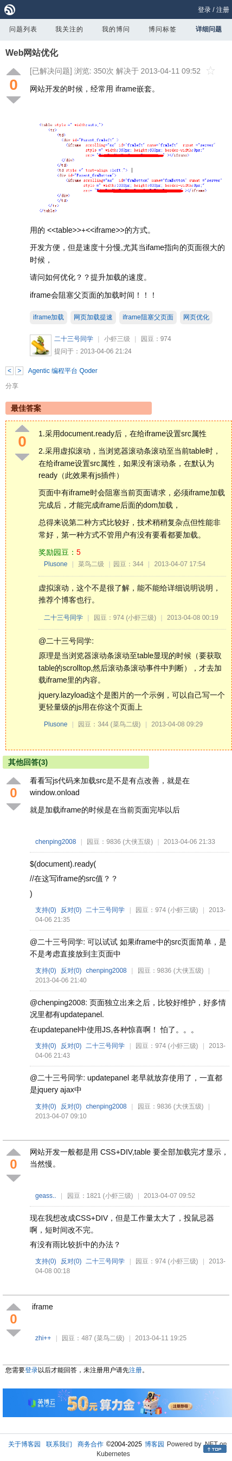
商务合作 (91, 1444)
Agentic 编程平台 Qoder (63, 371)
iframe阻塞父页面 (148, 317)
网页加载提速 (93, 317)
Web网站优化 (31, 52)
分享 (11, 386)
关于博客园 (24, 1444)
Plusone (55, 564)
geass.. (45, 1196)
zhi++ (43, 1338)
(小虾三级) (141, 617)
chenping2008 (55, 842)
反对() (71, 910)
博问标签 (163, 29)
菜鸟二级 (91, 564)
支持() (45, 910)
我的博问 (116, 29)
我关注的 (69, 29)
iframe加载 (48, 317)
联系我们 (59, 1444)
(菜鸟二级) (126, 724)
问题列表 (23, 29)
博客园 (154, 1444)
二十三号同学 (73, 339)
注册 (222, 10)
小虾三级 (117, 339)
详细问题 (209, 29)
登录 (204, 10)
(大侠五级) (138, 842)
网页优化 (196, 317)
